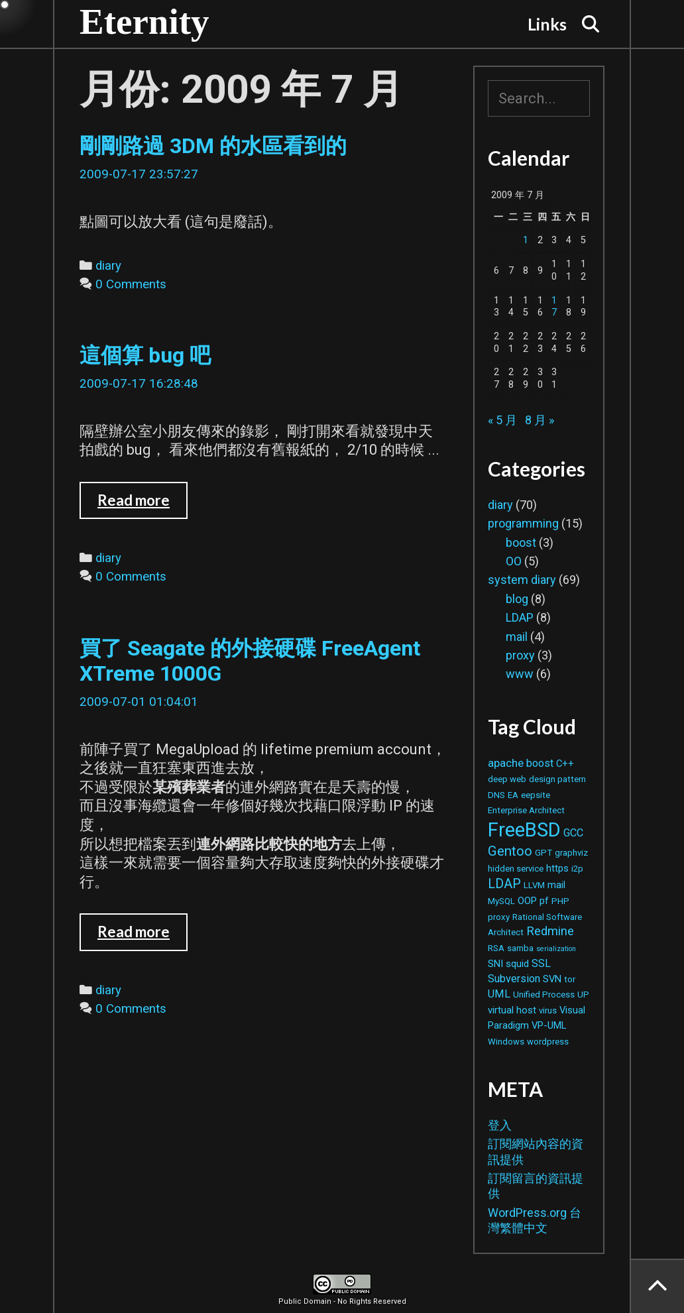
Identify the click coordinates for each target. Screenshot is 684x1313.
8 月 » (539, 420)
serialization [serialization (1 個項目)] (556, 948)
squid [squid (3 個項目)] (517, 964)
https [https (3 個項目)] (557, 868)
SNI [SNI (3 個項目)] (495, 964)
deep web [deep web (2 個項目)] (507, 779)
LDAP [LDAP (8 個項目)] (504, 883)
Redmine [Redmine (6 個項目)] (550, 931)
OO (514, 561)
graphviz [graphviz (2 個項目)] (571, 853)
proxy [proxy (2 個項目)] (499, 917)
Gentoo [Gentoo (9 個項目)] (510, 851)
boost (521, 542)
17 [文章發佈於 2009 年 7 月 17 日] (554, 307)
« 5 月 (502, 420)
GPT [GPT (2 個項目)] (543, 853)
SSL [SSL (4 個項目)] (541, 963)
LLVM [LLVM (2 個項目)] (534, 885)
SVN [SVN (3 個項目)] (552, 979)
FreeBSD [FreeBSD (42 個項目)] (524, 830)
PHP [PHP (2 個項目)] (560, 901)
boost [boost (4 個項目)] (539, 763)
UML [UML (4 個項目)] (499, 994)
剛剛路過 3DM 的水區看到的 (213, 145)
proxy (520, 655)
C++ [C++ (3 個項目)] (565, 764)
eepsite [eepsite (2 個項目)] (535, 795)
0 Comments (130, 284)
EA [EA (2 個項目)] (513, 795)
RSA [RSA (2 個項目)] (496, 948)
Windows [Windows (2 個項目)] (506, 1042)
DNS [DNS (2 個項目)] (496, 795)
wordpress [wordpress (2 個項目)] (548, 1042)
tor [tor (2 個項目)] (569, 979)
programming (523, 523)
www (520, 674)
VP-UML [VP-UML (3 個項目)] (549, 1025)
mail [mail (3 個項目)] (556, 885)
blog (517, 599)
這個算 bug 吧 (145, 355)
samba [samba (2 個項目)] (520, 948)
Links (547, 24)
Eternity (144, 21)
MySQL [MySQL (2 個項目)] (501, 901)
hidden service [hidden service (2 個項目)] (515, 869)
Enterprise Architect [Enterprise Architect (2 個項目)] (526, 810)
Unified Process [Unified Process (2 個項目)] (544, 994)
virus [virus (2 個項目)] (548, 1010)
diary (108, 265)
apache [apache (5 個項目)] (506, 763)
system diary (522, 580)
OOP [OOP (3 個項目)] (527, 901)
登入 (500, 1125)
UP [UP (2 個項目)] (583, 994)
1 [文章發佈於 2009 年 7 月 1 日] (525, 240)
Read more (142, 505)
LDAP (520, 617)
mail (517, 637)
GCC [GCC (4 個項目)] (573, 833)
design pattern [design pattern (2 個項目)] (557, 779)
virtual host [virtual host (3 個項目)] (512, 1010)
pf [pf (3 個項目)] (544, 901)
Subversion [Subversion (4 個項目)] (514, 978)
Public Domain (304, 1301)
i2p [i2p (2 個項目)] (577, 869)
